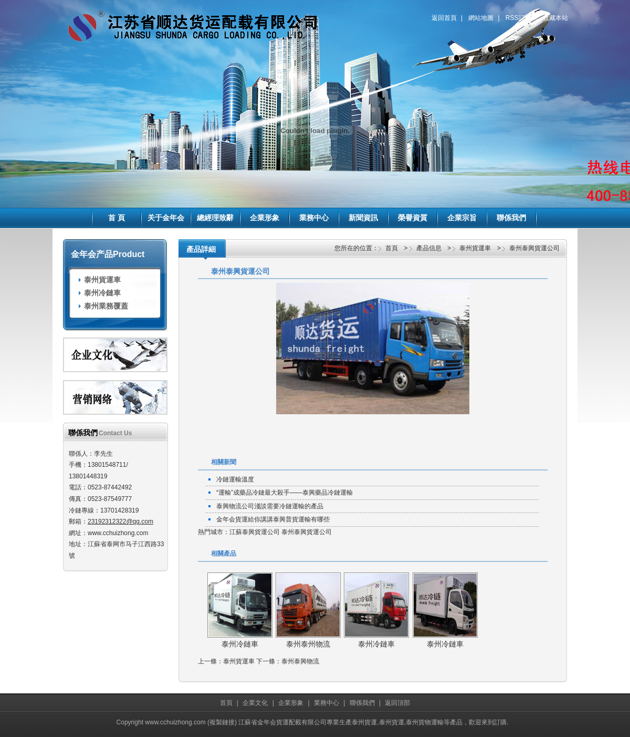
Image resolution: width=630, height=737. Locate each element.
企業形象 (264, 217)
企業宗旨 (462, 217)
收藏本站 (555, 18)
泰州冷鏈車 (102, 293)
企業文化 (255, 703)
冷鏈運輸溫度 (235, 479)
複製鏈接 (222, 722)
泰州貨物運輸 (425, 722)
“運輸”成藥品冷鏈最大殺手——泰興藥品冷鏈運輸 (284, 492)
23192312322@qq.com (120, 521)
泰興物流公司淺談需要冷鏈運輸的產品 (269, 506)
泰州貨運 (364, 722)
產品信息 (429, 248)
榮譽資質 (412, 217)
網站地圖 (481, 18)
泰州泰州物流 (308, 644)
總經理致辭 (215, 217)
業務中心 (314, 217)
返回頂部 (397, 703)
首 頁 (116, 217)
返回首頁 (444, 18)
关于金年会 (166, 217)
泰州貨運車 (102, 279)
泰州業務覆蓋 (106, 306)
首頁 (391, 248)
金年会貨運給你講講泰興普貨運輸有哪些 (273, 519)
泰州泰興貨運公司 (534, 248)
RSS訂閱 (518, 18)
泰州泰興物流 (300, 661)
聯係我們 (511, 217)
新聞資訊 (363, 217)
